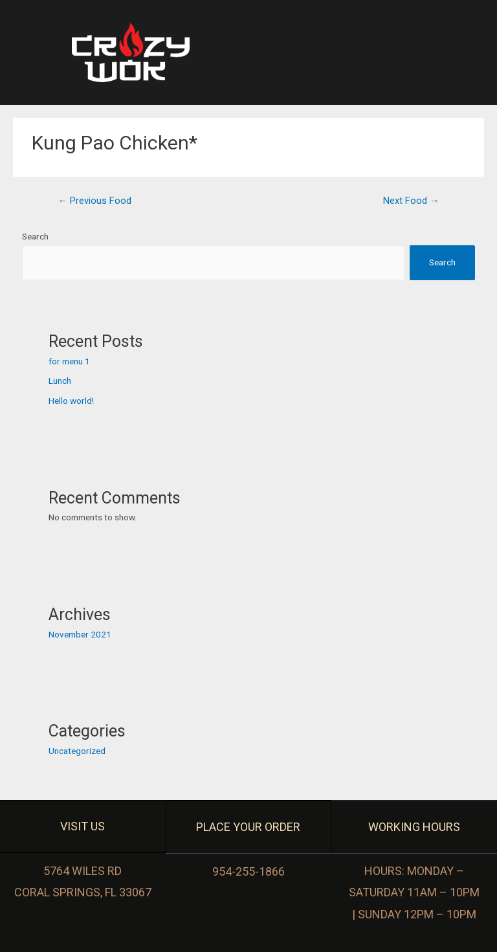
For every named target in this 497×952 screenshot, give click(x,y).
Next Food (411, 200)
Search (35, 236)
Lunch (60, 380)
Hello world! (71, 400)
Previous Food (94, 200)
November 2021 (80, 634)
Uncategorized (77, 751)
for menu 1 (69, 361)
